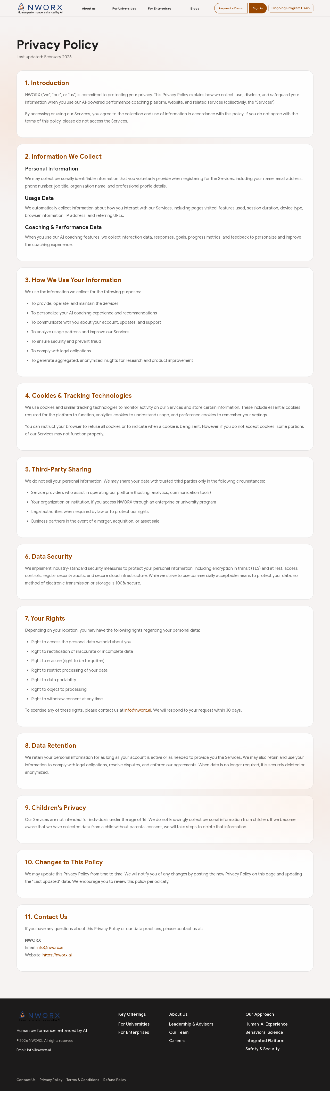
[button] (291, 8)
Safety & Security (262, 1049)
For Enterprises (159, 8)
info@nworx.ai (138, 710)
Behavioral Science (264, 1032)
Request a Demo (231, 8)
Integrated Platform (264, 1040)
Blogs (195, 8)
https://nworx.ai (57, 955)
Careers (177, 1040)
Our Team (178, 1032)
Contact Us (26, 1080)
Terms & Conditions (83, 1080)
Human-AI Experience (266, 1024)
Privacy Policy (51, 1080)
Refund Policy (114, 1080)
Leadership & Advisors (191, 1024)
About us (88, 8)
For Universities (124, 8)
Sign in (258, 8)
